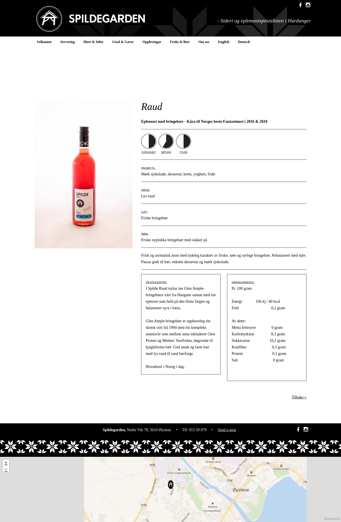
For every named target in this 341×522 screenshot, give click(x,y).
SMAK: (145, 234)
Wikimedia (329, 518)
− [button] (6, 469)
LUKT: (144, 212)
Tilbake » (299, 397)
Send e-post (227, 430)
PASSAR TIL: (148, 168)
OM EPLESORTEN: (156, 282)
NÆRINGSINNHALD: (243, 282)
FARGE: (145, 190)
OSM (337, 518)
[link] (308, 5)
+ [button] (6, 462)
